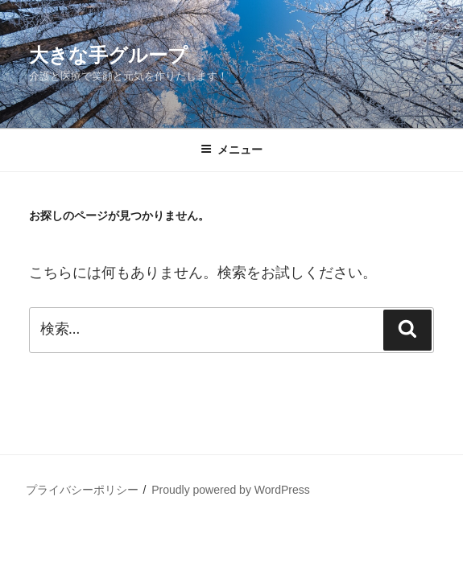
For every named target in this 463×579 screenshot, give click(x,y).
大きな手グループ (108, 55)
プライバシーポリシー (82, 489)
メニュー (231, 149)
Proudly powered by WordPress (230, 489)
